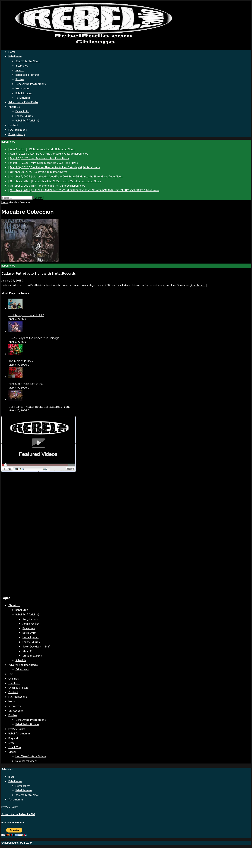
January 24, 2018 (11, 281)
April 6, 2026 (16, 319)
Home (11, 52)
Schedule (20, 660)
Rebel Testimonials (19, 733)
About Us (14, 107)
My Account (15, 711)
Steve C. (27, 651)
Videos (19, 70)
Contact (13, 125)
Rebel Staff (21, 610)
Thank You (14, 747)
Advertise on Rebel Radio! (23, 102)
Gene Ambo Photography (30, 84)
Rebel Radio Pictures (27, 75)
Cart (11, 674)
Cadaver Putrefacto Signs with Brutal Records (38, 273)
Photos (19, 79)
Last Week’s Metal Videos (30, 756)
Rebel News (15, 56)
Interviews (21, 66)
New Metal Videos (26, 761)
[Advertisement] (27, 538)
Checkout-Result (18, 688)
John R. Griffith (31, 624)
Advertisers (22, 669)
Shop (11, 743)
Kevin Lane (29, 628)
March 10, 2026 (17, 410)
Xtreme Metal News (27, 61)
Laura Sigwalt (31, 637)
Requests (13, 738)
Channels (13, 679)
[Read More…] (198, 285)
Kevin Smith (22, 111)
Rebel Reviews (23, 93)
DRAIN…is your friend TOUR (26, 315)
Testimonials (22, 98)
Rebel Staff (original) (27, 120)
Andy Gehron (30, 619)
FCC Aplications (17, 130)
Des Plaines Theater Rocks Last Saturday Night (39, 406)
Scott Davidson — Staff (36, 646)
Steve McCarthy (32, 656)
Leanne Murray (24, 116)
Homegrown (22, 88)
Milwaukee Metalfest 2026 (25, 384)
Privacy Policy (16, 134)
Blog (11, 777)
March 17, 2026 (17, 365)
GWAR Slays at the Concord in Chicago (33, 338)
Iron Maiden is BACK (21, 361)
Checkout (14, 683)
